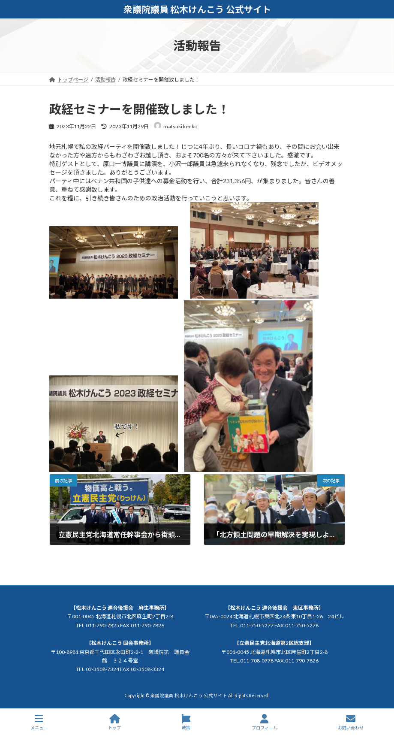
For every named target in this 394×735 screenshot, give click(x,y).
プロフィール (264, 722)
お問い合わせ (351, 722)
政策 (186, 722)
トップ (114, 722)
